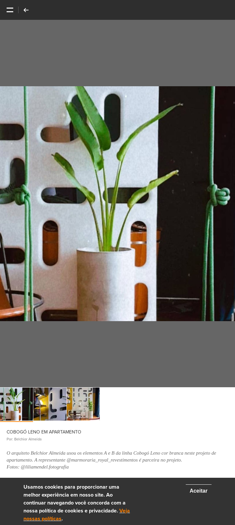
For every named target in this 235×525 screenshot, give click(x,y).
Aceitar (199, 491)
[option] (117, 203)
